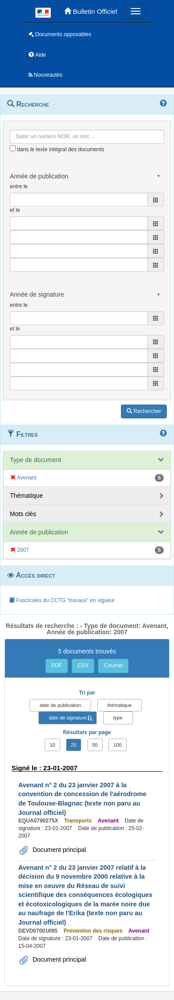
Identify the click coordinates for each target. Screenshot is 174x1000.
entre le (19, 186)
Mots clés (23, 513)
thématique (120, 705)
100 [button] (117, 745)
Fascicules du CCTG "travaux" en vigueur (62, 600)
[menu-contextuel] (13, 148)
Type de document (35, 459)
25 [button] (73, 745)
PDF (56, 665)
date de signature (68, 717)
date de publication (60, 705)
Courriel (113, 665)
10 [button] (52, 745)
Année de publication (39, 532)
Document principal (58, 849)
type (118, 717)
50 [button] (95, 745)
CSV (83, 665)
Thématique (26, 495)
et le (15, 210)
